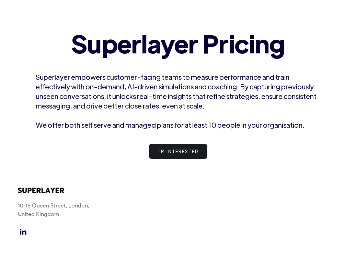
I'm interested (178, 151)
